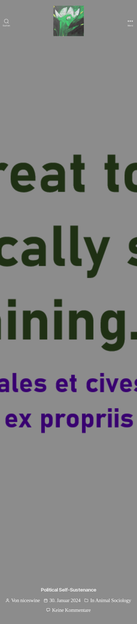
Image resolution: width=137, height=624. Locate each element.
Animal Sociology (113, 600)
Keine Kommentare (71, 610)
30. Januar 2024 (65, 600)
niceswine (30, 600)
